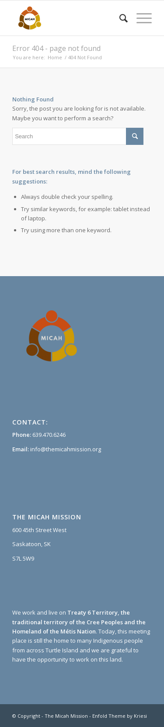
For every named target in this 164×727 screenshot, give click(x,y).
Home (55, 57)
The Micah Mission (66, 716)
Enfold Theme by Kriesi (119, 716)
